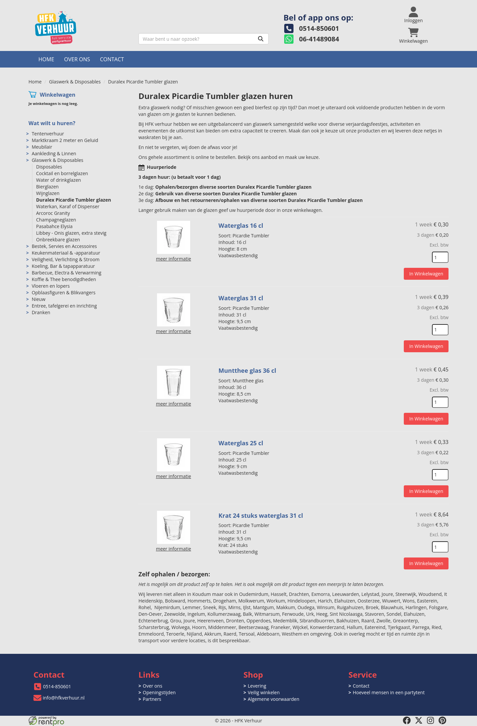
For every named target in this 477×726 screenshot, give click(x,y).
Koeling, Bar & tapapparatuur (63, 266)
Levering (257, 686)
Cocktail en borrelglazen (62, 173)
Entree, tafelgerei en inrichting (64, 306)
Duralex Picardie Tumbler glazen (73, 200)
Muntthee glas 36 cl (247, 370)
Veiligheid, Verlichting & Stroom (66, 259)
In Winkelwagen (426, 273)
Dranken (41, 312)
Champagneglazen (56, 220)
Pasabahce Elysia (54, 226)
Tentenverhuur (48, 133)
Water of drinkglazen (58, 180)
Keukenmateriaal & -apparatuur (66, 253)
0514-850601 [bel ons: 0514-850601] (57, 686)
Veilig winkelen (264, 692)
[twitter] (419, 720)
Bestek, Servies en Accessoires (64, 246)
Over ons (77, 59)
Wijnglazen (48, 193)
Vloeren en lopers (51, 286)
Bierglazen (47, 186)
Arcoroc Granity (53, 213)
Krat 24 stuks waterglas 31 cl (261, 515)
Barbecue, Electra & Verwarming (66, 272)
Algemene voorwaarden (273, 699)
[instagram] (431, 720)
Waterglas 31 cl (241, 298)
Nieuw (38, 299)
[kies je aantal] (440, 257)
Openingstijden (159, 692)
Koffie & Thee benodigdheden (64, 279)
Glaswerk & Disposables (75, 81)
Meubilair (42, 147)
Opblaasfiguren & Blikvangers (64, 292)
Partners (152, 699)
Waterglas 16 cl (241, 225)
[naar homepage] (80, 27)
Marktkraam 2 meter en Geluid (65, 140)
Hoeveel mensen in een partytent (389, 692)
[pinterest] (443, 720)
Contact (112, 59)
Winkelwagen (58, 94)
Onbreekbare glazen (58, 239)
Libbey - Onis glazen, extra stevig (71, 233)
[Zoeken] (261, 38)
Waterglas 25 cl (241, 443)
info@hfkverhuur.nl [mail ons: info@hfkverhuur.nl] (63, 698)
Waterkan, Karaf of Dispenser (67, 206)
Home (46, 59)
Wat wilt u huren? (51, 123)
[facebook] (407, 720)
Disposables (49, 167)
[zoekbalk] (203, 38)
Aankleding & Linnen (54, 153)
